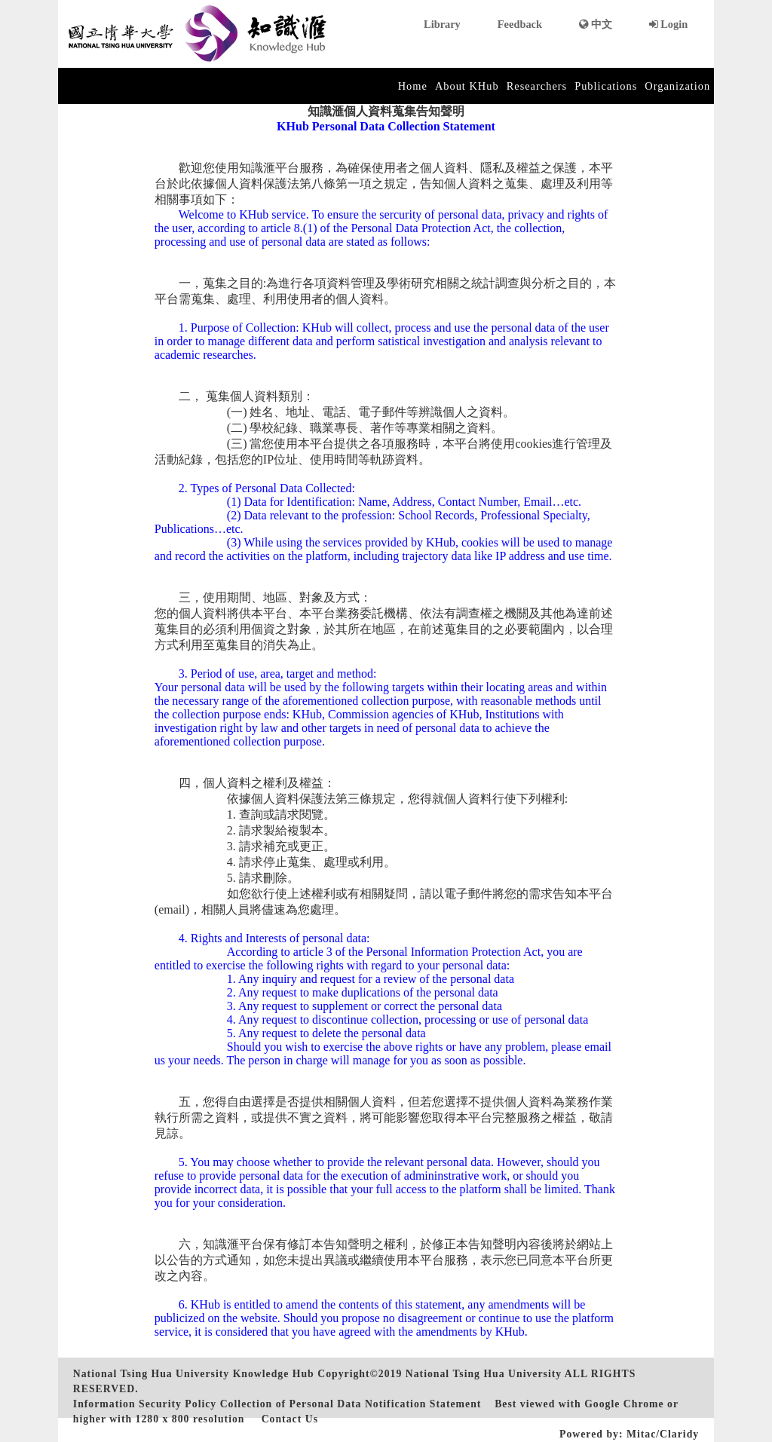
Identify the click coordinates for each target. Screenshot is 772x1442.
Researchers (537, 86)
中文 (595, 24)
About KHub (467, 86)
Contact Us (290, 1419)
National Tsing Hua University (484, 1373)
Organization (677, 86)
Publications (605, 86)
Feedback (520, 24)
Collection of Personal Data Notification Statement (351, 1404)
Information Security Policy (144, 1404)
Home (412, 86)
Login (668, 24)
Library (442, 24)
